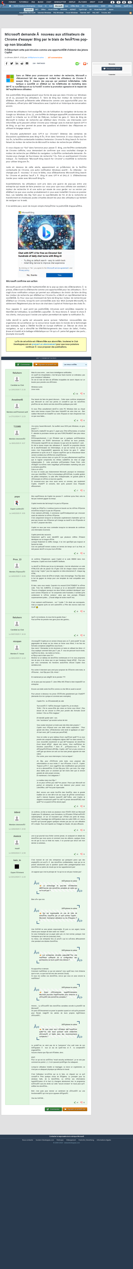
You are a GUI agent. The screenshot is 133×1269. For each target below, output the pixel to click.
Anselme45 (17, 451)
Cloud (40, 6)
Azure (111, 10)
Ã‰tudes (82, 2)
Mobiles (118, 6)
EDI (83, 6)
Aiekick (17, 888)
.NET (36, 10)
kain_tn (17, 912)
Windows (63, 10)
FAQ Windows (58, 13)
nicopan (17, 693)
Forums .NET (106, 13)
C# (90, 10)
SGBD (103, 6)
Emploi (72, 2)
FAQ (33, 2)
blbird (17, 864)
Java (66, 6)
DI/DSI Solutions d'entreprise (24, 6)
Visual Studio (53, 10)
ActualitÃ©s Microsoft (27, 13)
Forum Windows (72, 13)
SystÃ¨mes (128, 6)
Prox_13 (17, 611)
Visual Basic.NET (100, 10)
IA (45, 6)
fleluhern (17, 424)
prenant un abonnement (44, 361)
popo (17, 548)
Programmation (92, 6)
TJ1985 (17, 478)
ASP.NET (73, 10)
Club (100, 2)
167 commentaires (55, 75)
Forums (12, 2)
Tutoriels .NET (85, 13)
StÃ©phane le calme (36, 75)
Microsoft (58, 6)
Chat (48, 2)
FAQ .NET (95, 13)
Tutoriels (23, 2)
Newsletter (60, 2)
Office (110, 6)
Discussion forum (111, 69)
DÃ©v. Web (75, 6)
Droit (92, 2)
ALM (50, 6)
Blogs (40, 2)
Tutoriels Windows (44, 13)
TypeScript (83, 10)
